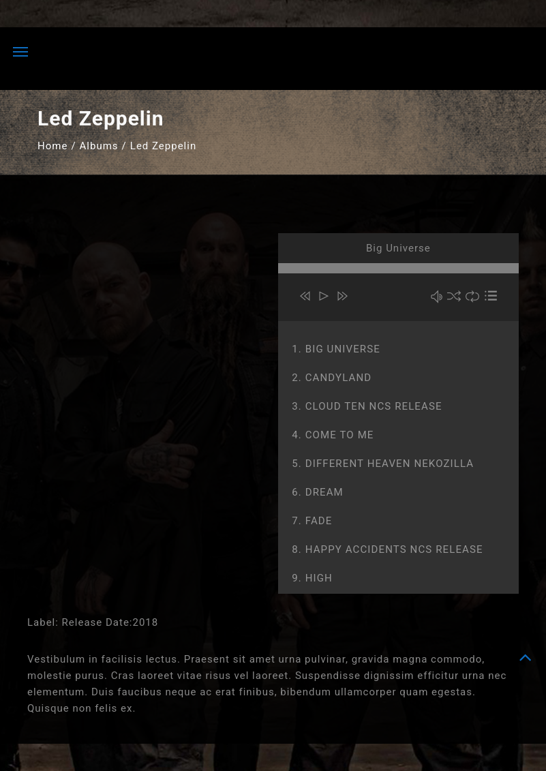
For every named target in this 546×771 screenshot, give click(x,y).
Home (52, 146)
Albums (99, 146)
